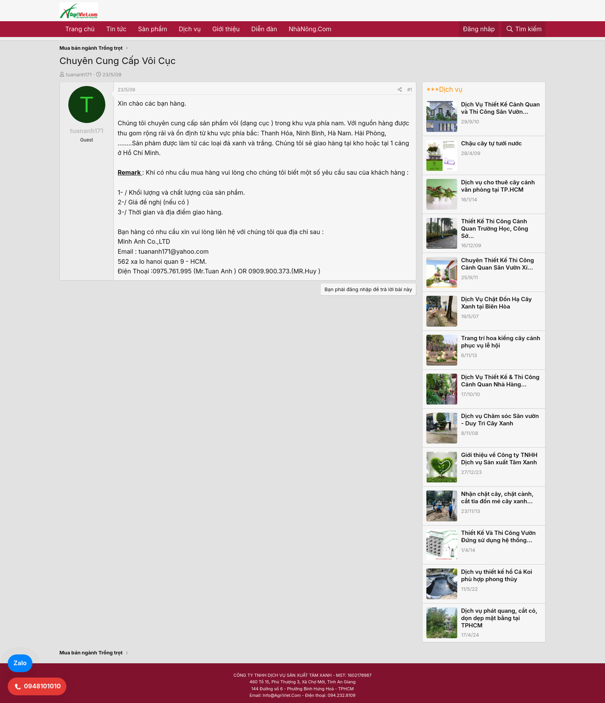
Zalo (20, 663)
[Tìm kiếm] (524, 29)
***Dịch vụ (444, 89)
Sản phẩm (152, 29)
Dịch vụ (190, 29)
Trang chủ (80, 29)
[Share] (400, 89)
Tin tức (116, 29)
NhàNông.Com (310, 29)
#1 (409, 90)
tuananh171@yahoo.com (174, 251)
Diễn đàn (264, 29)
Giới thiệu (226, 29)
